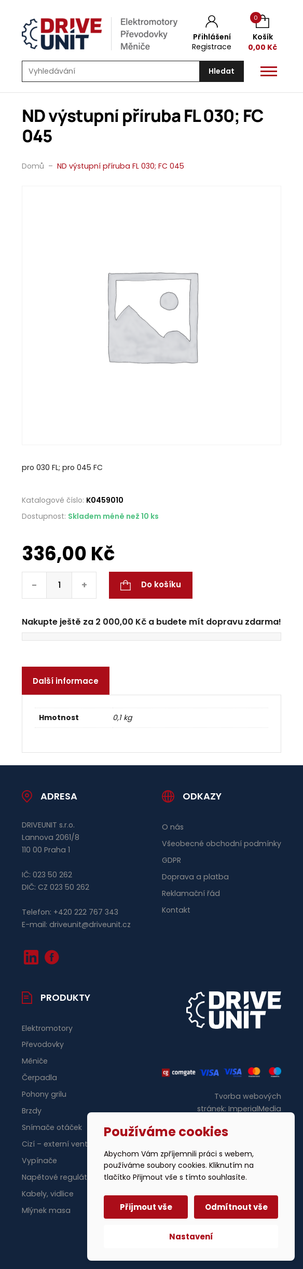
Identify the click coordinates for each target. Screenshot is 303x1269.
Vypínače (39, 1160)
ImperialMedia (254, 1109)
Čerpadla (39, 1077)
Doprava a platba (195, 877)
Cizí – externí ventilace (63, 1144)
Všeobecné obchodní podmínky (221, 843)
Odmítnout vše (236, 1207)
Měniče (35, 1061)
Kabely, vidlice (48, 1194)
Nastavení (191, 1236)
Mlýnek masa (46, 1210)
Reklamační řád (191, 893)
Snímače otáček (52, 1127)
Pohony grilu (44, 1094)
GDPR (171, 860)
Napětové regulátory (60, 1177)
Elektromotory (47, 1028)
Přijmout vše (146, 1207)
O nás (173, 827)
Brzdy (32, 1111)
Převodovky (43, 1044)
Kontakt (176, 910)
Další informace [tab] (66, 680)
